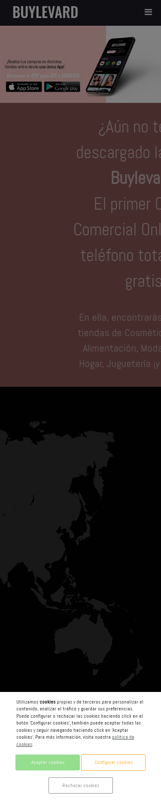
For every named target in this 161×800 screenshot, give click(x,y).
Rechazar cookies (80, 785)
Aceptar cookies (47, 762)
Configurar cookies (113, 762)
